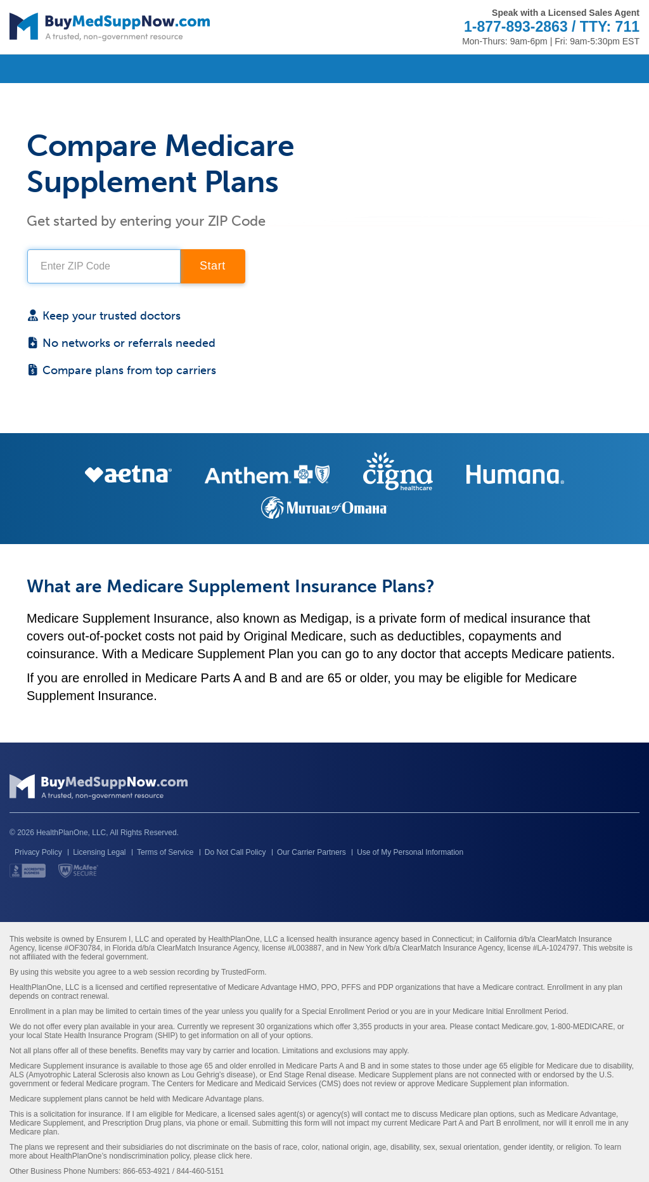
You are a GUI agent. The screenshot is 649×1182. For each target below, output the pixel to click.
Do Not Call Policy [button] (235, 852)
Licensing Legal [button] (99, 852)
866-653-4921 (146, 1171)
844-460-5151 (200, 1171)
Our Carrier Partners (311, 852)
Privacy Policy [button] (38, 852)
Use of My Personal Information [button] (410, 852)
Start (213, 265)
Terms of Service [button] (165, 852)
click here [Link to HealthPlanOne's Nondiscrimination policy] (234, 1156)
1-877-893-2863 (516, 26)
